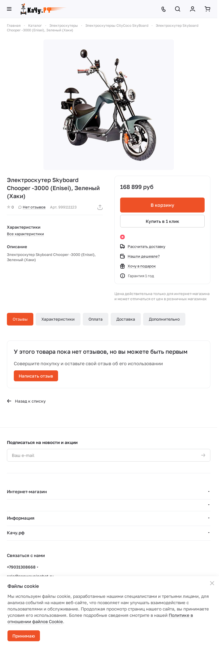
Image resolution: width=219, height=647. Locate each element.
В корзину (162, 205)
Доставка (125, 319)
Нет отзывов (31, 207)
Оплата (96, 319)
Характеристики (58, 319)
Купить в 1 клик (162, 221)
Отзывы (20, 319)
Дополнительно (164, 319)
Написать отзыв (36, 375)
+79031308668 (21, 566)
